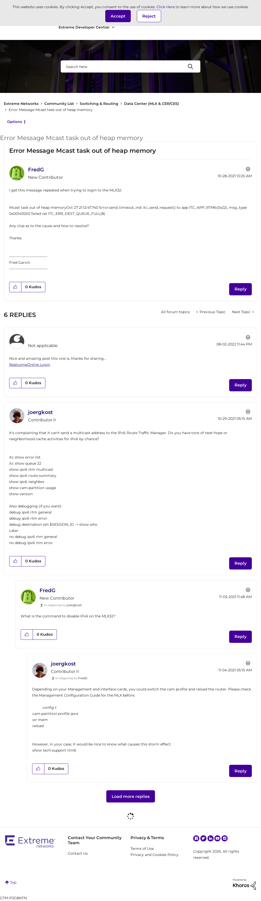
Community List (59, 103)
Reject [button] (149, 16)
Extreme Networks (21, 103)
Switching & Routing (99, 103)
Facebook (196, 838)
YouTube (217, 838)
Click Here (165, 7)
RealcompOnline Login (29, 364)
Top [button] (13, 882)
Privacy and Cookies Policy (154, 854)
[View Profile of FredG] (36, 170)
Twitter (203, 838)
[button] (118, 16)
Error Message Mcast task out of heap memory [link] (51, 109)
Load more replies (131, 796)
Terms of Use (142, 848)
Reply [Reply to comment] (240, 385)
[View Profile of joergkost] (40, 412)
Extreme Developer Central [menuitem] (84, 27)
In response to (63, 605)
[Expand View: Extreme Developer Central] (113, 27)
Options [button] (14, 121)
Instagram (224, 838)
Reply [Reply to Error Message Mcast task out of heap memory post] (240, 289)
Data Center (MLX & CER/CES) (151, 103)
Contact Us (78, 853)
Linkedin (210, 838)
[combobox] (130, 66)
